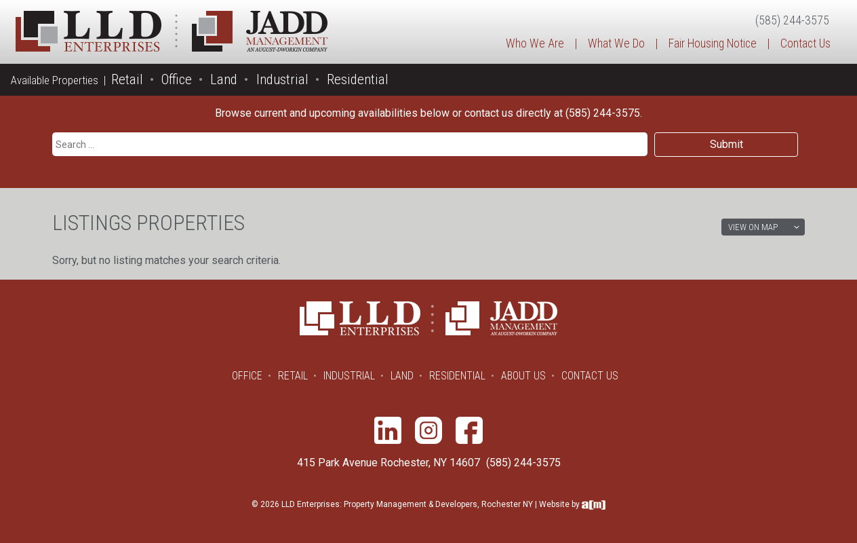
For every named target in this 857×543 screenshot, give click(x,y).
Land (223, 79)
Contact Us (805, 43)
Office (176, 79)
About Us (523, 375)
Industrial (282, 79)
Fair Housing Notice (713, 43)
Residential (357, 79)
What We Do (616, 43)
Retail (127, 79)
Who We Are (535, 43)
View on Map (753, 227)
